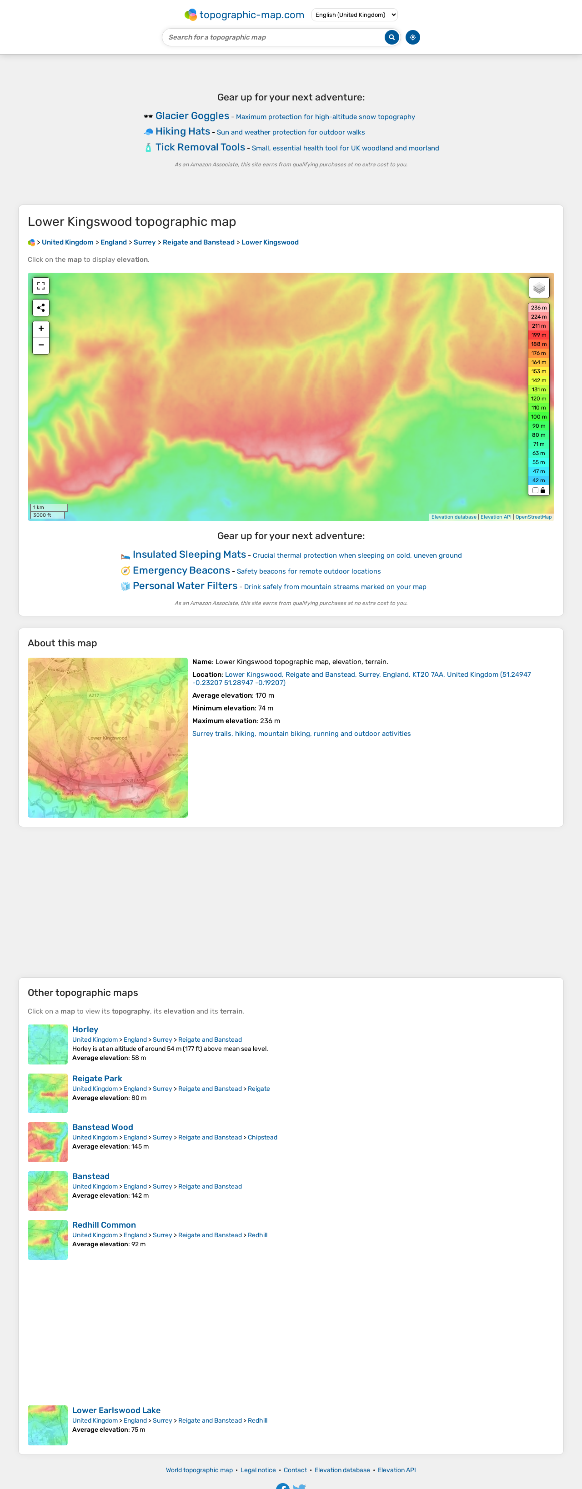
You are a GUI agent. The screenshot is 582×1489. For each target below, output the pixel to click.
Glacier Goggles (192, 116)
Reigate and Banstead (210, 1040)
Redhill (257, 1235)
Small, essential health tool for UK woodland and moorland (345, 148)
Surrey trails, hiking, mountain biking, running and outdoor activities (301, 734)
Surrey (162, 1040)
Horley (85, 1029)
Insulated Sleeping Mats (189, 554)
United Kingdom (95, 1040)
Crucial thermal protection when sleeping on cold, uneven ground (357, 555)
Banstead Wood (102, 1127)
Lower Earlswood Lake (116, 1410)
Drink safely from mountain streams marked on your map (335, 587)
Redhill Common (104, 1225)
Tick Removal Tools (200, 147)
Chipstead (262, 1137)
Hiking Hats (183, 131)
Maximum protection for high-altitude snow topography (325, 117)
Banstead (91, 1176)
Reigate (259, 1089)
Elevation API (496, 517)
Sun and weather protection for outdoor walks (291, 132)
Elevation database (454, 517)
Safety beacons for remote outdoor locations (309, 571)
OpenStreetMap (534, 517)
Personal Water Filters (185, 586)
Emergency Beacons (181, 570)
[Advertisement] (291, 902)
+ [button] (41, 329)
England (135, 1040)
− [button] (41, 346)
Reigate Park (97, 1079)
